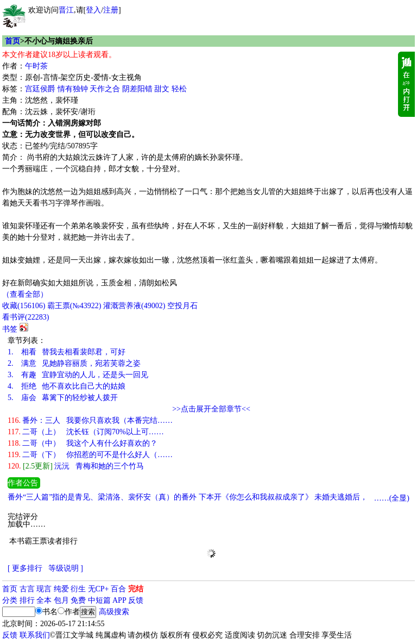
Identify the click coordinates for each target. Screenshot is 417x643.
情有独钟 (73, 89)
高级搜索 (114, 612)
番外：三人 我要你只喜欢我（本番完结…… (90, 420)
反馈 (135, 600)
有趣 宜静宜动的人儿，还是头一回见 (78, 375)
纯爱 (61, 589)
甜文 (161, 89)
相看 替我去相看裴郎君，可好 (66, 352)
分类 (9, 600)
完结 (135, 589)
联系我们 (35, 635)
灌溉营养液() (134, 306)
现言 (44, 589)
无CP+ (98, 589)
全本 (44, 600)
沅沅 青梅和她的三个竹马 (76, 466)
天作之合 (105, 89)
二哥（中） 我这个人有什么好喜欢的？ (82, 443)
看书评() (25, 317)
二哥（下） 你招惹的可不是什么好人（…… (90, 455)
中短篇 (99, 600)
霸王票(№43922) (74, 306)
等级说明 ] (65, 568)
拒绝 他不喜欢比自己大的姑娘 (66, 386)
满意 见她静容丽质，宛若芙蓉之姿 (74, 363)
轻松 (179, 89)
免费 (78, 600)
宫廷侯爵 (40, 89)
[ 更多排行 (25, 568)
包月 (61, 600)
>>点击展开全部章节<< (211, 409)
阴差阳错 (137, 89)
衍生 (78, 589)
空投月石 (182, 306)
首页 (12, 41)
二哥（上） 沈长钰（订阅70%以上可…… (86, 432)
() (23, 306)
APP (119, 600)
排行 (27, 600)
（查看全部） (25, 294)
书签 (9, 329)
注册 (110, 10)
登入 (93, 10)
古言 (27, 589)
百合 (118, 589)
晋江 (66, 10)
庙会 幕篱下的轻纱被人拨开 (63, 398)
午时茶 (36, 66)
